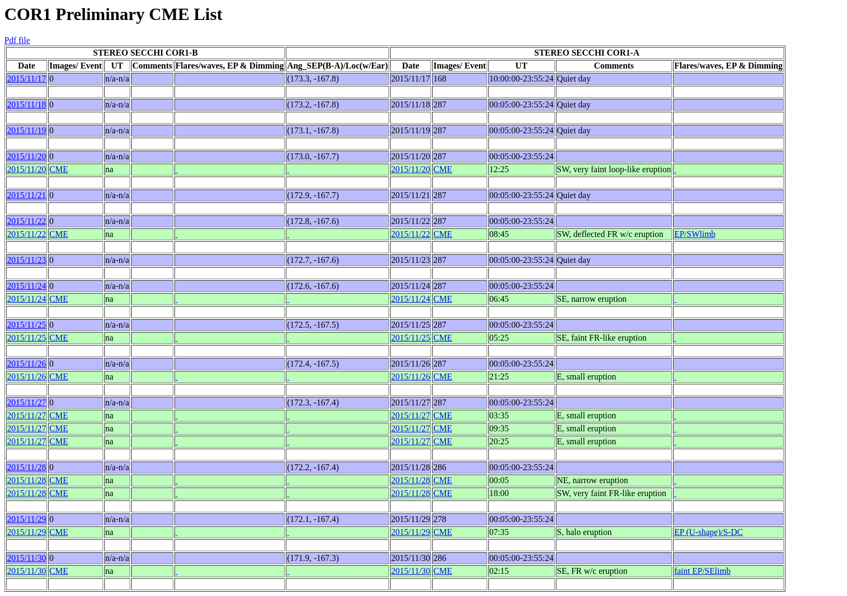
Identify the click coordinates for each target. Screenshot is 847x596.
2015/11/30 (26, 558)
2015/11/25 (26, 324)
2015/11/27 (26, 402)
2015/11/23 (26, 260)
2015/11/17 (26, 78)
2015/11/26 (26, 363)
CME (58, 169)
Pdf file (17, 40)
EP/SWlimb (694, 234)
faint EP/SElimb (702, 570)
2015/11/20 (26, 156)
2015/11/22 (26, 221)
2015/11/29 (26, 519)
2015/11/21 (26, 195)
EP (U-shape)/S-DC (708, 532)
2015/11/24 (26, 285)
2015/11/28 (26, 467)
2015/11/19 (26, 130)
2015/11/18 (26, 104)
